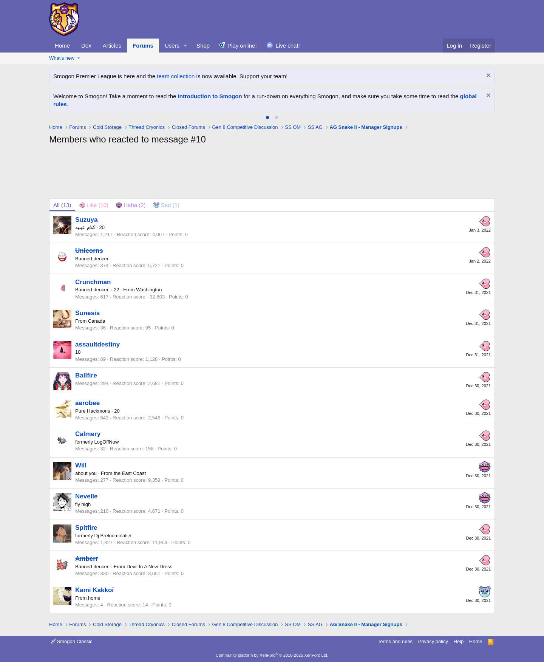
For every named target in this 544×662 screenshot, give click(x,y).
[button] (185, 46)
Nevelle (86, 496)
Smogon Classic (72, 641)
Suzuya (86, 219)
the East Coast (130, 473)
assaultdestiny (97, 344)
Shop (203, 45)
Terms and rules (395, 641)
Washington (149, 289)
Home (62, 45)
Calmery (87, 434)
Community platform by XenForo (272, 655)
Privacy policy (433, 641)
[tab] (267, 117)
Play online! (242, 45)
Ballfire (86, 375)
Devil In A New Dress (149, 566)
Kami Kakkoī (94, 590)
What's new (61, 58)
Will (81, 465)
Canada (96, 321)
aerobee (87, 403)
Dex (86, 45)
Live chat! (288, 45)
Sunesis (87, 313)
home (94, 598)
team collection (176, 76)
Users (172, 45)
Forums (143, 45)
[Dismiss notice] (487, 76)
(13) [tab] (62, 205)
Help (459, 641)
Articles (112, 45)
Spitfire (86, 527)
